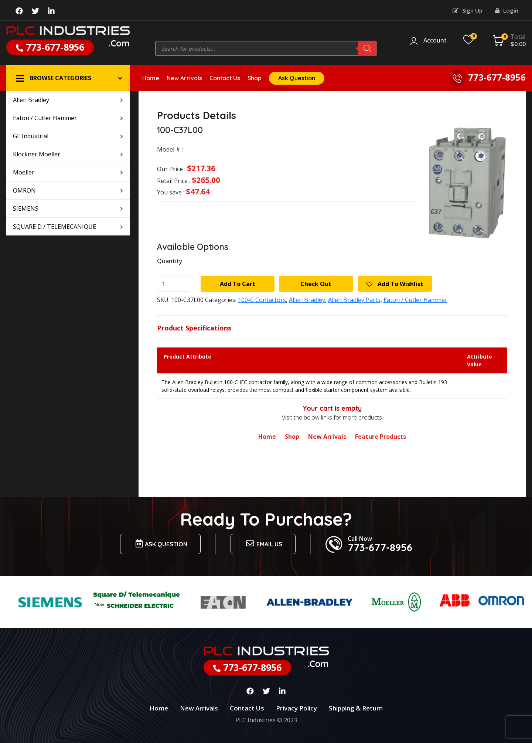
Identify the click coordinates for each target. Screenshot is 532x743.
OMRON (68, 190)
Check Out (315, 284)
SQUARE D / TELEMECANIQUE (68, 227)
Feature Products (380, 436)
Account (435, 40)
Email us (263, 543)
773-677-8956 (50, 47)
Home (150, 78)
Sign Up (467, 10)
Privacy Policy (296, 708)
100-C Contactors (262, 300)
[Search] (367, 48)
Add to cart (237, 284)
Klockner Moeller (68, 154)
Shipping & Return (356, 708)
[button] (68, 78)
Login (506, 10)
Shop (255, 78)
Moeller (68, 172)
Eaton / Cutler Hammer (68, 118)
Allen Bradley (68, 100)
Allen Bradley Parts (354, 300)
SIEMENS (68, 208)
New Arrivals (184, 78)
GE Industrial (68, 136)
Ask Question (296, 78)
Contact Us (224, 78)
